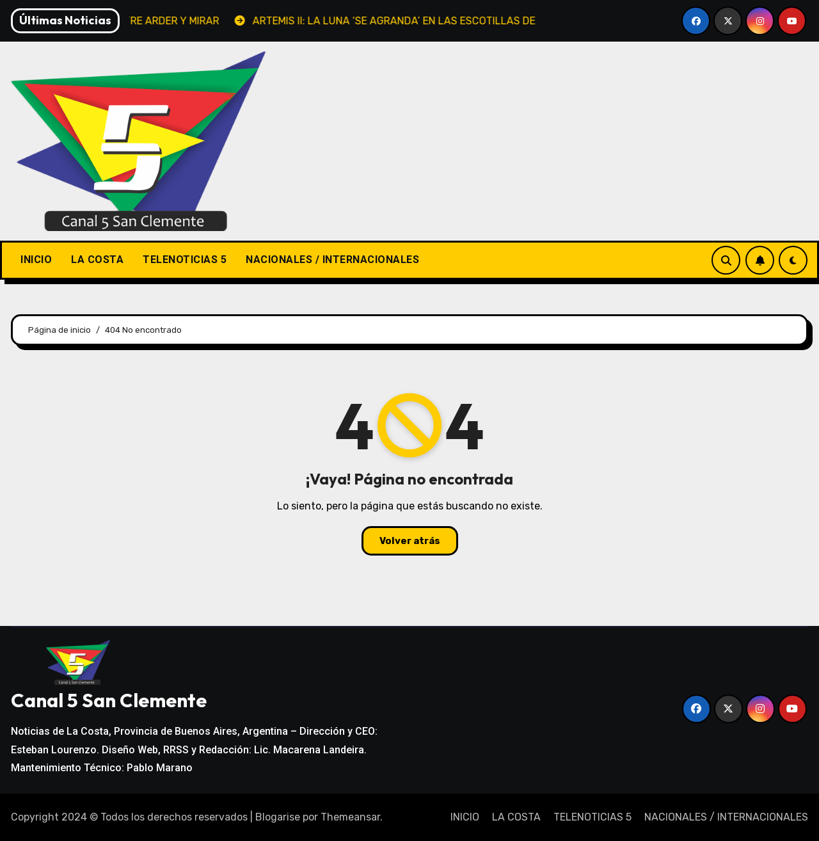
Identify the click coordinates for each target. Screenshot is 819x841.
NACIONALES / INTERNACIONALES (332, 259)
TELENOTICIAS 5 (185, 259)
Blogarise (277, 817)
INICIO (36, 259)
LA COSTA (97, 259)
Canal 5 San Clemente (109, 700)
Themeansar (350, 817)
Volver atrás (409, 541)
